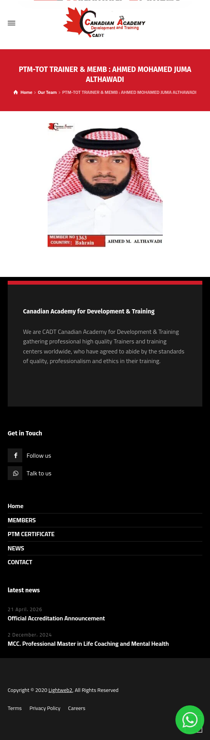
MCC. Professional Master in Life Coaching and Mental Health (88, 643)
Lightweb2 (60, 690)
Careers (76, 708)
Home (15, 506)
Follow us (38, 455)
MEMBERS (22, 520)
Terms (15, 708)
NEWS (16, 548)
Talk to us (38, 473)
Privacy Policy (45, 708)
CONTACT (20, 562)
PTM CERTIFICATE (31, 534)
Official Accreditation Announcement (56, 618)
